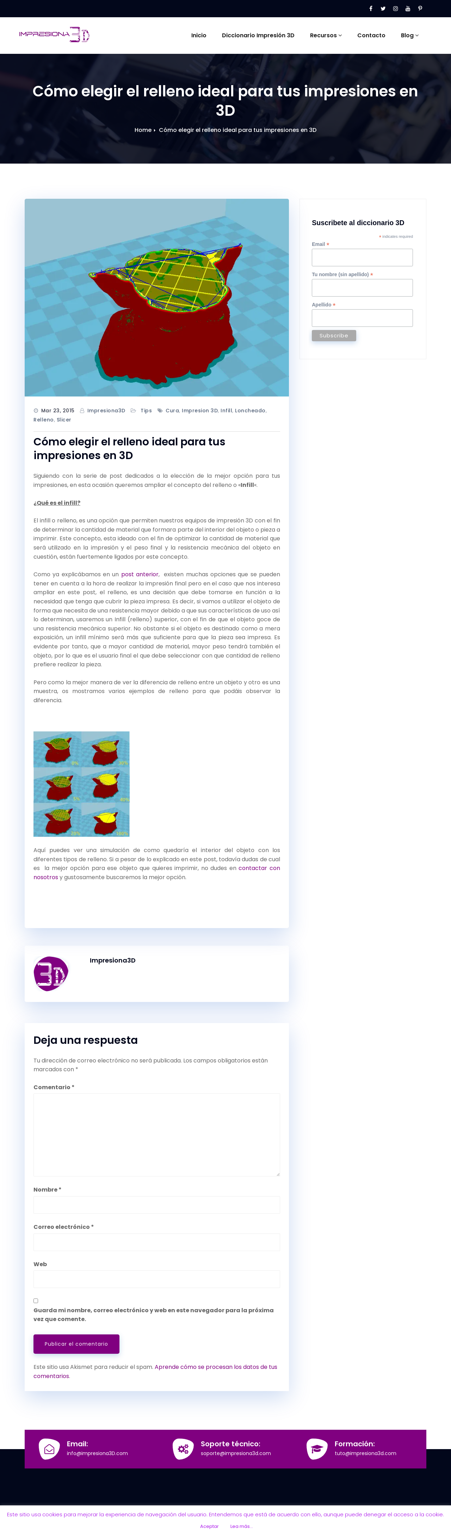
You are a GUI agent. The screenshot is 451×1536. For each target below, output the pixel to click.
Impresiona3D (106, 410)
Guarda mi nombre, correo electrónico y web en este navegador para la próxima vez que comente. (153, 1315)
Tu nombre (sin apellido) (342, 274)
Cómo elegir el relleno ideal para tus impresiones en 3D (237, 130)
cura (172, 410)
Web (40, 1264)
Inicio (198, 35)
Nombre (47, 1190)
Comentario (54, 1087)
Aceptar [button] (209, 1526)
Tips (146, 410)
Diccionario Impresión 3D (258, 35)
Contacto (371, 35)
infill (226, 410)
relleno (43, 419)
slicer (64, 419)
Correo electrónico (63, 1227)
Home (143, 130)
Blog (410, 35)
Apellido (323, 305)
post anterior (140, 574)
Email (320, 244)
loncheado (250, 410)
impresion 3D (200, 410)
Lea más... (241, 1526)
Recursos (326, 35)
